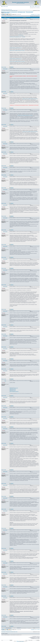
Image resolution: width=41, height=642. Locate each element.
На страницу (32, 14)
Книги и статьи (15, 10)
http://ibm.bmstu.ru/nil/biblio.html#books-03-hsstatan (17, 50)
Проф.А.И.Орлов (7, 12)
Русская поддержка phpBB (20, 641)
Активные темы (10, 9)
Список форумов (3, 10)
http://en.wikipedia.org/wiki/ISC (14, 391)
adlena (18, 393)
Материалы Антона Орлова (9, 10)
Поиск (34, 6)
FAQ (31, 6)
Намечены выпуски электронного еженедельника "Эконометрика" (17, 12)
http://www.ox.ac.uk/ (12, 390)
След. (39, 14)
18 (37, 14)
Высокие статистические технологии (20, 2)
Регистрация (6, 6)
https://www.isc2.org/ (13, 389)
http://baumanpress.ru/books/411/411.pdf (15, 47)
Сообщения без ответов (4, 9)
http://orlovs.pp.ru (20, 35)
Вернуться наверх (3, 91)
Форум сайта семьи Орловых (20, 3)
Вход (2, 6)
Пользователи (37, 6)
